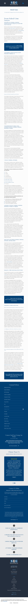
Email (5, 503)
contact (5, 274)
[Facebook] (15, 594)
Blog (14, 584)
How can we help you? (7, 507)
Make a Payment (14, 588)
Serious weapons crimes (9, 182)
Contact (14, 587)
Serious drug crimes (8, 180)
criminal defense (21, 30)
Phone (5, 501)
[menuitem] (14, 387)
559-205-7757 (14, 566)
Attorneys (14, 579)
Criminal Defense (14, 581)
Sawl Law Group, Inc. (12, 28)
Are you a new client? (7, 505)
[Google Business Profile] (12, 594)
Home (14, 578)
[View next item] (15, 483)
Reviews (14, 585)
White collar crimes (8, 179)
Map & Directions (14, 573)
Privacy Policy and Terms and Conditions (14, 590)
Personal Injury (14, 582)
